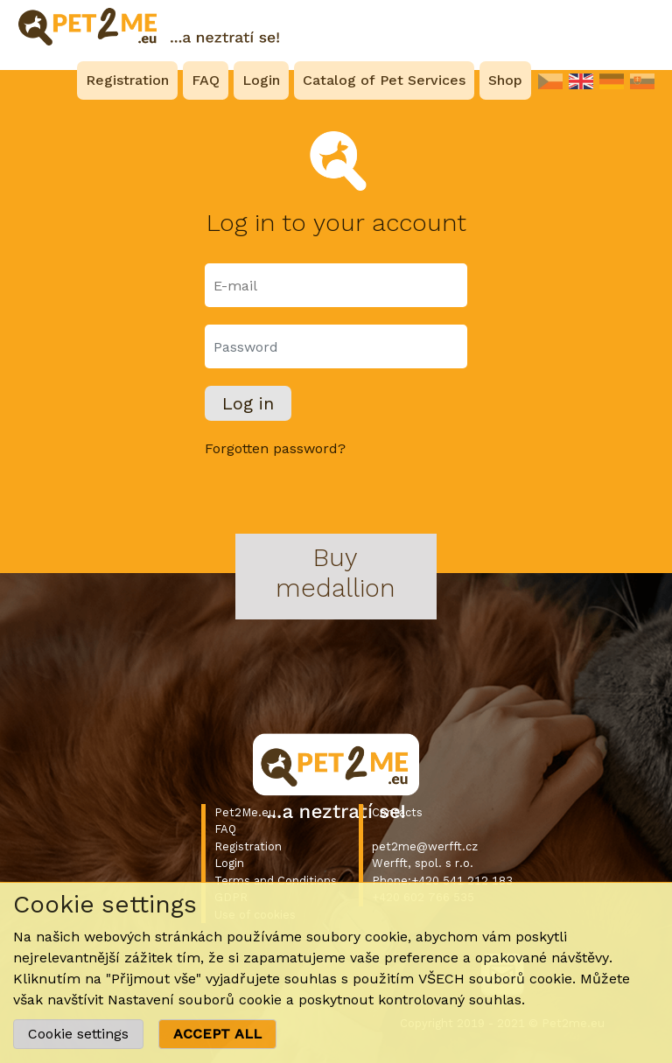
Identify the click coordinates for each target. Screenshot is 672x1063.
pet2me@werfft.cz (425, 846)
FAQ (225, 829)
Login (229, 863)
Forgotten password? (275, 448)
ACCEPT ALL (217, 1033)
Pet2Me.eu (245, 812)
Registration (248, 846)
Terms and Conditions (275, 880)
